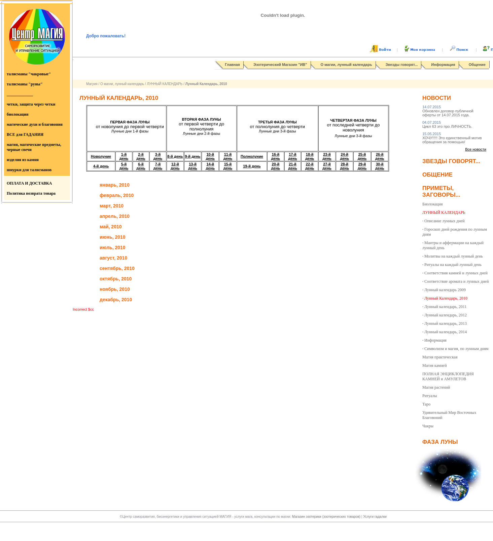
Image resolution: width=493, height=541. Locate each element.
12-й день (175, 166)
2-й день (140, 156)
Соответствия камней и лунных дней (456, 273)
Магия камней (434, 365)
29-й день (362, 166)
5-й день (124, 166)
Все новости (475, 149)
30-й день (379, 166)
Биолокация (432, 204)
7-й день (158, 166)
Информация (443, 65)
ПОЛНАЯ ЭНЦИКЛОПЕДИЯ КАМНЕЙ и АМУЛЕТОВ (448, 376)
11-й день (228, 156)
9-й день (193, 156)
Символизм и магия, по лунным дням (456, 348)
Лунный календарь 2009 (445, 289)
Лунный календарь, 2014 (445, 332)
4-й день (101, 166)
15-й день (228, 166)
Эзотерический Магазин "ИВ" (280, 65)
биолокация (18, 114)
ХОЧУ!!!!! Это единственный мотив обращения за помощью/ (452, 138)
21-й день (292, 166)
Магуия (92, 84)
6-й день (140, 166)
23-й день (326, 156)
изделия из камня (23, 159)
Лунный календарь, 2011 (445, 306)
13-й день (192, 166)
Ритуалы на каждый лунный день (453, 264)
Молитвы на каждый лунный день (453, 256)
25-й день (362, 156)
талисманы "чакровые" (29, 74)
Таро (426, 404)
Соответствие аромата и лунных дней (456, 281)
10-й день (210, 156)
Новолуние (101, 156)
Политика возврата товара (31, 193)
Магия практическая (439, 357)
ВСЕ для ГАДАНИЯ (25, 134)
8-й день (175, 156)
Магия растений (436, 387)
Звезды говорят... (402, 65)
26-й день (379, 156)
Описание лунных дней (444, 221)
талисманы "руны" (25, 84)
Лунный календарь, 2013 (445, 323)
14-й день (210, 166)
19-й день (251, 166)
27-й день (326, 166)
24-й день (344, 156)
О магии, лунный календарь (346, 65)
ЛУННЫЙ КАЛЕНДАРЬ (164, 84)
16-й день (275, 156)
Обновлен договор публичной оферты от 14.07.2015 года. (447, 111)
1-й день (124, 156)
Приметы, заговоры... (441, 191)
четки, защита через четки (31, 104)
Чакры (427, 426)
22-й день (309, 166)
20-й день (275, 166)
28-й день (344, 166)
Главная (232, 65)
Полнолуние (252, 156)
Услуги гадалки (375, 516)
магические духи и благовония (35, 124)
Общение (477, 65)
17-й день (292, 156)
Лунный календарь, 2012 (445, 315)
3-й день (158, 156)
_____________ (20, 94)
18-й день (309, 156)
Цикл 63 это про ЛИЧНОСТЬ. (447, 124)
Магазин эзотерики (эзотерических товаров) (326, 516)
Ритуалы (429, 395)
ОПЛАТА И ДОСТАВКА (29, 183)
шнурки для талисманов (29, 169)
